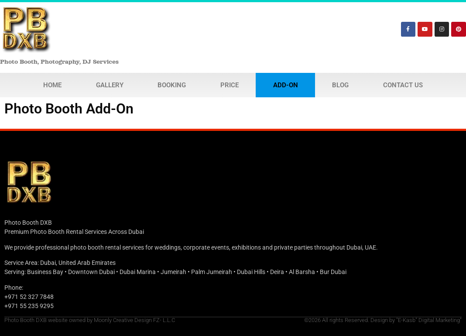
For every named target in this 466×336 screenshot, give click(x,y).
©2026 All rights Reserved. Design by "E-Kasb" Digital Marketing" (383, 320)
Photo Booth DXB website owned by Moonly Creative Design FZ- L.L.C (89, 320)
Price (229, 85)
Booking (172, 85)
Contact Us (403, 85)
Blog (340, 85)
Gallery (109, 85)
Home (52, 85)
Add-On (285, 85)
